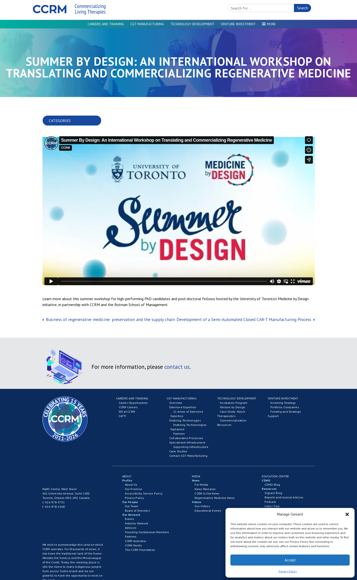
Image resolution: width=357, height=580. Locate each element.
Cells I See (271, 506)
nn (75, 120)
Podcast (270, 502)
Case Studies (178, 451)
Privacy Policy (287, 571)
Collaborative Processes (186, 438)
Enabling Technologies (185, 420)
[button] (347, 514)
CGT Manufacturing (147, 24)
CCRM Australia (135, 541)
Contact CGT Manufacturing (188, 455)
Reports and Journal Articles (283, 497)
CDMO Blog (272, 484)
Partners (179, 433)
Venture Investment (238, 24)
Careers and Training (106, 24)
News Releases (205, 489)
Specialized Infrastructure (187, 442)
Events (129, 519)
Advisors (131, 528)
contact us (176, 366)
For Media (201, 484)
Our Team (131, 506)
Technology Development (192, 24)
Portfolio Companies (284, 407)
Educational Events (208, 510)
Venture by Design (232, 407)
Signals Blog (273, 493)
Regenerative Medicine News (215, 498)
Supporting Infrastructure (190, 447)
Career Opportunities (133, 403)
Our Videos (202, 506)
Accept (290, 560)
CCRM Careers (128, 407)
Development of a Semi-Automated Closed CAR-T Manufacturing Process (244, 319)
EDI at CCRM (127, 411)
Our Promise (133, 489)
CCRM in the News (207, 493)
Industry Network (136, 523)
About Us (131, 484)
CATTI (122, 416)
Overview (175, 403)
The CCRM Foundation (140, 550)
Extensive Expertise (182, 407)
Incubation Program (233, 403)
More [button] (271, 24)
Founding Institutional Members (147, 532)
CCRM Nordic (133, 545)
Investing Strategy (283, 403)
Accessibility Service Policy (144, 493)
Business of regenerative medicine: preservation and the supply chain (110, 319)
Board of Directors (137, 510)
